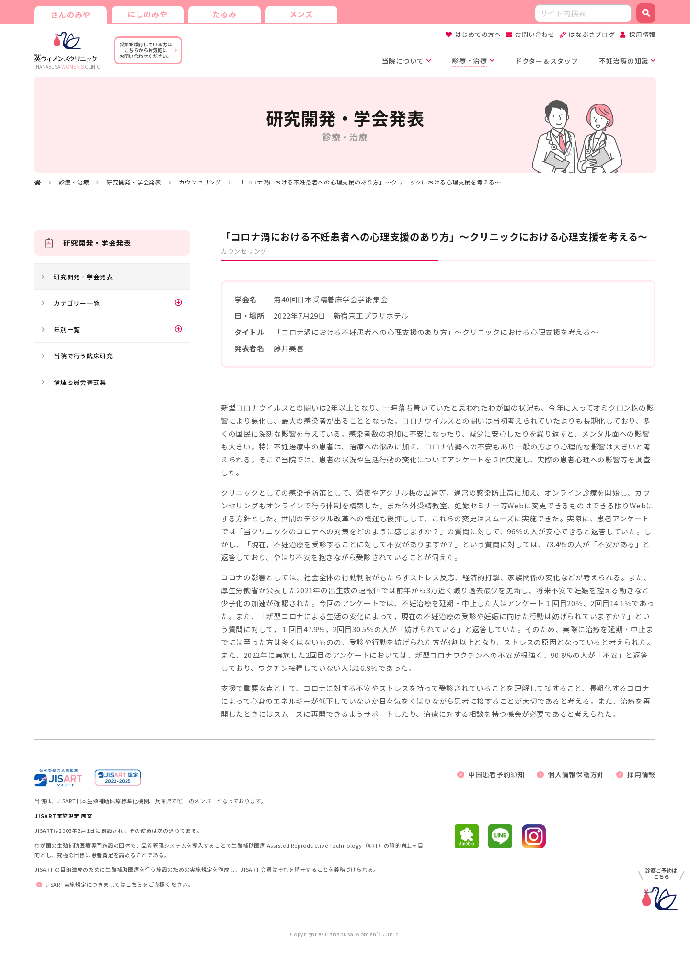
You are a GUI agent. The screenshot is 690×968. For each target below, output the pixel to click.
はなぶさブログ (592, 34)
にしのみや (147, 13)
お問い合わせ (535, 34)
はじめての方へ (478, 34)
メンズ (300, 13)
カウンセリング (200, 182)
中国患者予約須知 (496, 774)
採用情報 (642, 34)
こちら (134, 884)
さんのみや (70, 14)
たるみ (224, 13)
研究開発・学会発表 (133, 182)
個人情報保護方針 (576, 774)
